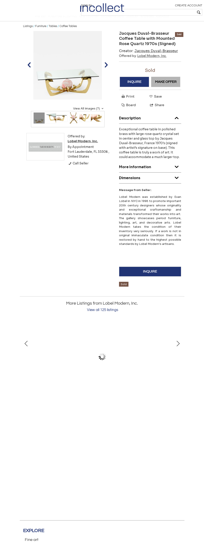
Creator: (148, 58)
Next (177, 364)
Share (155, 112)
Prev (26, 364)
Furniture (40, 33)
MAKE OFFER (166, 89)
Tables (53, 33)
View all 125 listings (102, 317)
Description (150, 124)
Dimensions (150, 184)
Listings (28, 33)
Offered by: (142, 63)
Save (154, 104)
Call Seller (78, 171)
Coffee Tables (68, 33)
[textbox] (170, 12)
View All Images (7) (89, 116)
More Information (150, 173)
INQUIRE (134, 89)
